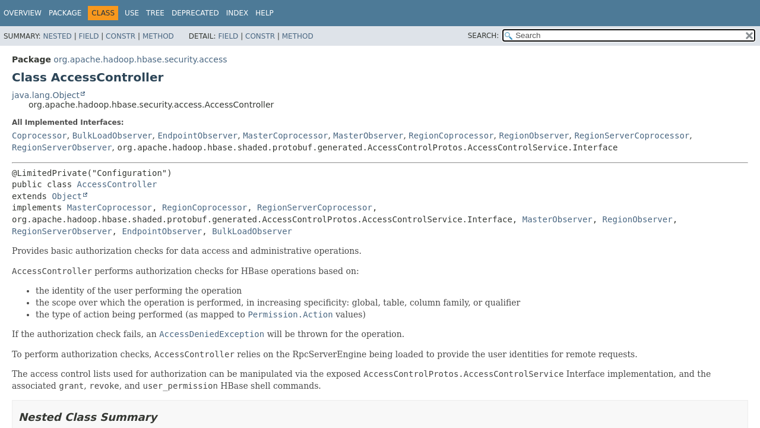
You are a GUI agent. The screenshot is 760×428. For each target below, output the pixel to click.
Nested (57, 36)
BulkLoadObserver (112, 135)
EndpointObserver (197, 135)
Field (88, 36)
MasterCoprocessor (285, 135)
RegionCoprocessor (450, 135)
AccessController (117, 184)
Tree (155, 13)
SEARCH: (483, 36)
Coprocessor (39, 135)
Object (67, 196)
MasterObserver (368, 135)
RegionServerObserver (62, 147)
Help (264, 13)
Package (65, 13)
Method (158, 36)
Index (237, 13)
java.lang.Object (46, 95)
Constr (120, 36)
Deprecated (195, 13)
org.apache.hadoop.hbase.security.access (140, 59)
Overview (23, 13)
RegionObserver (534, 135)
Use (132, 13)
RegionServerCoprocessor (631, 135)
